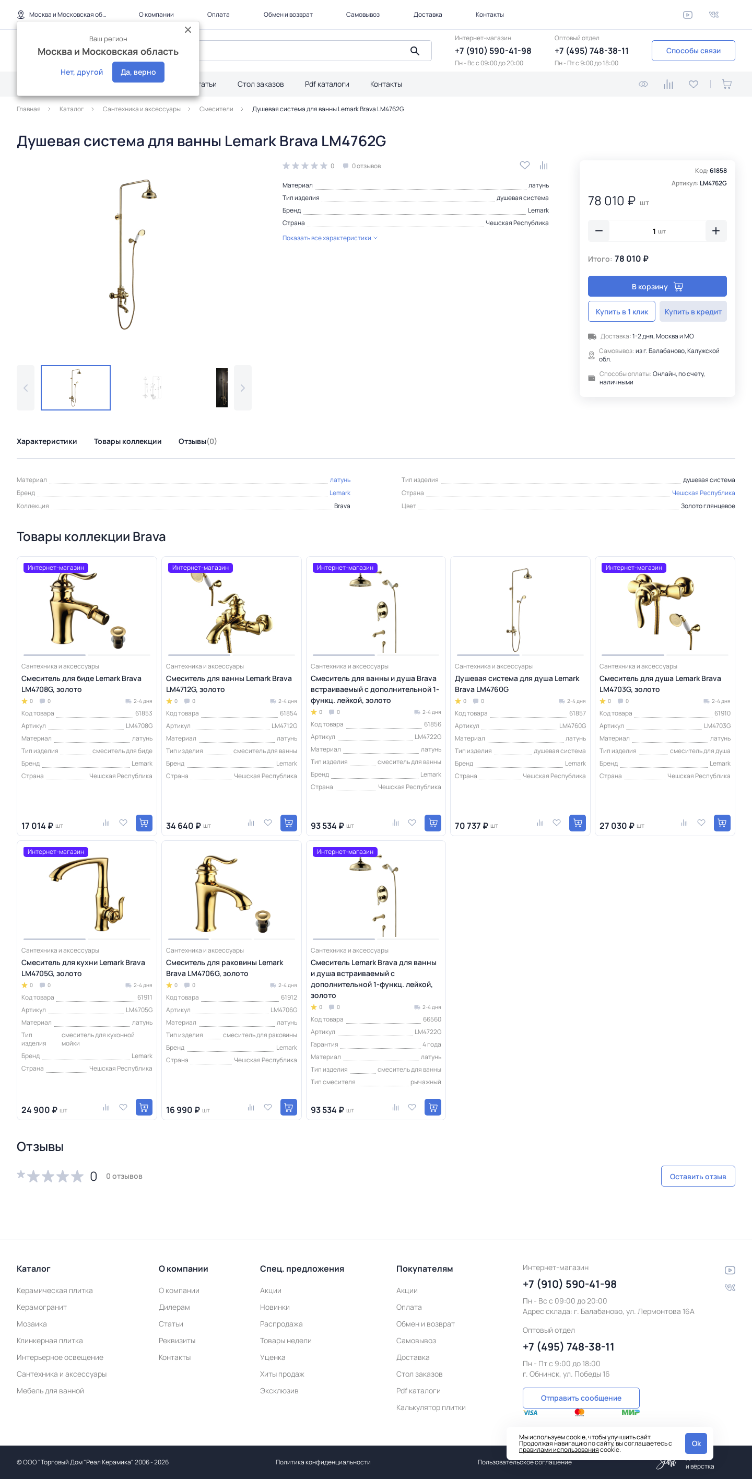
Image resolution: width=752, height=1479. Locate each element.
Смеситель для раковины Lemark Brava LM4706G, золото (224, 967)
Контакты (490, 14)
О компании (156, 14)
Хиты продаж (282, 1362)
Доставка (428, 14)
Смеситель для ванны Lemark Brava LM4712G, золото (229, 683)
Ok (696, 1443)
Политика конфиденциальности (323, 1462)
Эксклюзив (279, 1378)
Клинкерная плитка (50, 1328)
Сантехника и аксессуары (62, 1362)
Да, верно (138, 72)
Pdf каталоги (327, 84)
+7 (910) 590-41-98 (493, 50)
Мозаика (32, 1312)
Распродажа (281, 1312)
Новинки (275, 1295)
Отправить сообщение (581, 1385)
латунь (538, 185)
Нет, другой (82, 72)
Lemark (538, 210)
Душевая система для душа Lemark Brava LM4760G (517, 683)
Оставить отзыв (680, 1176)
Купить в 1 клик (622, 311)
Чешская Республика (517, 222)
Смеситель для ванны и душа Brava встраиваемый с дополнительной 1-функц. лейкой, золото (375, 689)
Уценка (273, 1345)
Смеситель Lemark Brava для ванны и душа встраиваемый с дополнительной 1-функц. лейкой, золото (374, 978)
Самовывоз (363, 14)
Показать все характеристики (330, 237)
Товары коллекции (128, 441)
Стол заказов (261, 84)
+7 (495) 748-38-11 (592, 50)
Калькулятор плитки (431, 1395)
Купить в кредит (693, 311)
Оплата (218, 14)
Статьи (204, 84)
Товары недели (286, 1328)
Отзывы (198, 441)
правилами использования (559, 1449)
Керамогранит (42, 1295)
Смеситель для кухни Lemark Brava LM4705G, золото (83, 967)
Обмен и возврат (288, 14)
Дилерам (174, 1295)
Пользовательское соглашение (525, 1462)
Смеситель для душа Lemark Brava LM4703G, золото (660, 683)
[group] (134, 254)
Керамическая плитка (55, 1278)
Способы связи (693, 50)
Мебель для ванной (50, 1378)
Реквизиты (177, 1328)
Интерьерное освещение (60, 1345)
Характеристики (47, 441)
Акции (270, 1278)
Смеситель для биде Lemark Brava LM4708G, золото (81, 683)
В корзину (658, 286)
